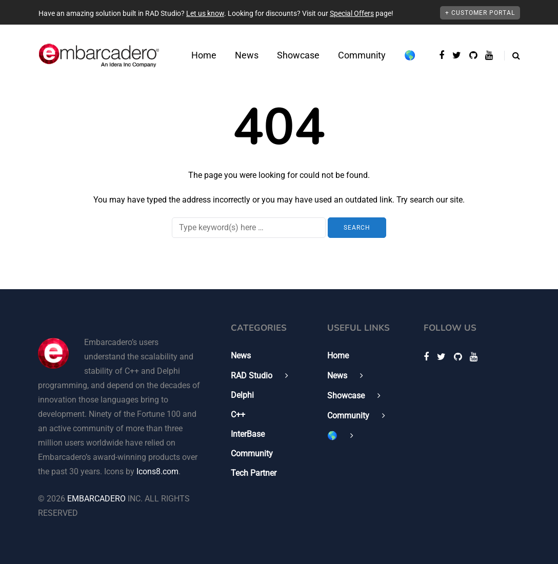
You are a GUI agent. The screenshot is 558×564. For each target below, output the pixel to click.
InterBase (248, 434)
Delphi (242, 395)
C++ (238, 414)
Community (362, 55)
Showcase (298, 55)
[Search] (249, 227)
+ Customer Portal (480, 12)
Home (203, 55)
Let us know (205, 13)
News (246, 55)
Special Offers (352, 13)
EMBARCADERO (96, 498)
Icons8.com (157, 471)
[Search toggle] (512, 56)
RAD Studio (251, 375)
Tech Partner (253, 473)
